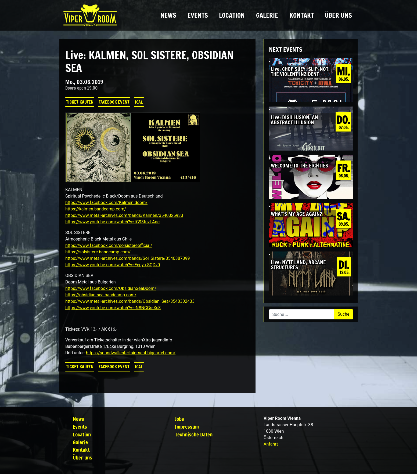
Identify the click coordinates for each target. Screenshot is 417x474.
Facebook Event (114, 102)
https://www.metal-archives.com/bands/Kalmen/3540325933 (124, 215)
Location (232, 15)
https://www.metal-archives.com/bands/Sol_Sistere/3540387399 (127, 258)
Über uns (338, 15)
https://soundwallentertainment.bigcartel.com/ (130, 352)
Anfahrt (271, 444)
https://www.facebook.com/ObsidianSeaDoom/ (110, 288)
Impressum (187, 426)
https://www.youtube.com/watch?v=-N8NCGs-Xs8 (113, 307)
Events (198, 15)
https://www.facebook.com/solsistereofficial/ (108, 245)
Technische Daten (194, 434)
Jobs (179, 418)
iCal (139, 102)
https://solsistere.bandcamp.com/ (98, 251)
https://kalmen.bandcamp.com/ (95, 209)
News (168, 15)
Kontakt (301, 15)
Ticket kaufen (80, 102)
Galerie (267, 15)
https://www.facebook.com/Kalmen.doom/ (106, 202)
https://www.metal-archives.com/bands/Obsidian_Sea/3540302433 (130, 301)
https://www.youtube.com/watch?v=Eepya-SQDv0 (112, 264)
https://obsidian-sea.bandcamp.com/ (100, 294)
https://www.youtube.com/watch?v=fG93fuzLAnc (112, 221)
